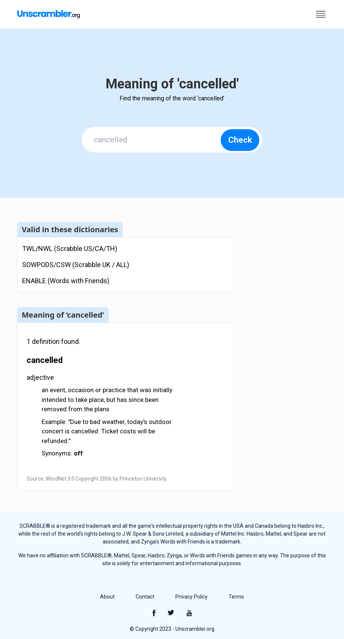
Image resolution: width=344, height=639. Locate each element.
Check (240, 140)
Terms (236, 597)
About (107, 597)
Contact (145, 597)
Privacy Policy (191, 597)
